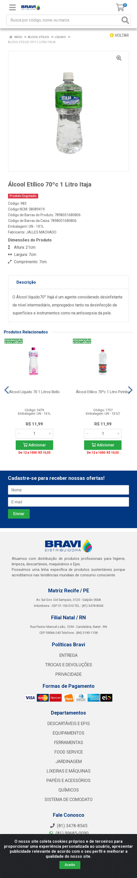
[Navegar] (6, 390)
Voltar (119, 35)
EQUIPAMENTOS (68, 733)
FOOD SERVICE (68, 752)
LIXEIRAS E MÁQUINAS (69, 771)
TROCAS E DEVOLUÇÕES (68, 664)
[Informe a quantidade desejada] (34, 433)
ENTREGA (68, 655)
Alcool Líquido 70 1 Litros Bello (34, 392)
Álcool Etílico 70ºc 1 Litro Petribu (103, 392)
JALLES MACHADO (41, 232)
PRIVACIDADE (68, 674)
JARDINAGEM (68, 761)
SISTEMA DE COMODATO (68, 799)
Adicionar (34, 445)
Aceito (70, 865)
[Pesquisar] (125, 20)
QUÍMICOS (68, 790)
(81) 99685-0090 (68, 833)
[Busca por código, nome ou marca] (63, 20)
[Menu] (12, 7)
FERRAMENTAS (68, 742)
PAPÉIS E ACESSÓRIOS (68, 780)
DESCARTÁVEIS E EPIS (68, 723)
